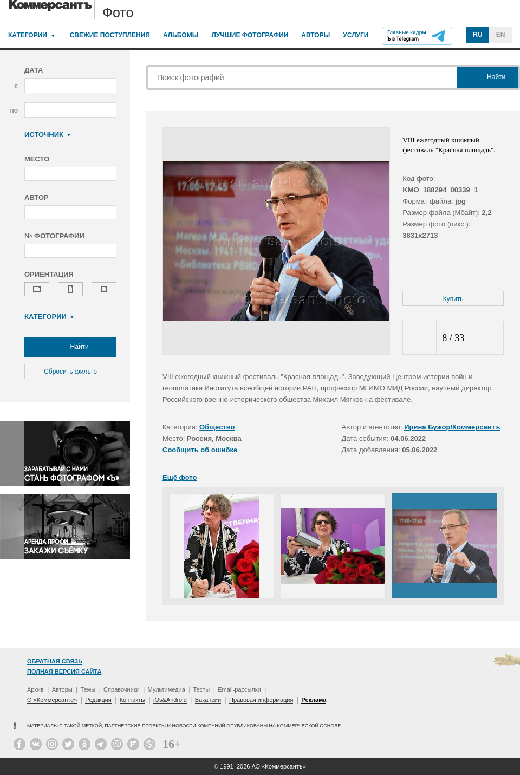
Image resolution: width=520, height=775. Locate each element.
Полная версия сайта (64, 671)
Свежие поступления (110, 35)
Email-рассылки (239, 689)
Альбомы (181, 35)
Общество (217, 427)
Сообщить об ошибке (199, 450)
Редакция (98, 699)
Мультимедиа (166, 689)
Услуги (355, 35)
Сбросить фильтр (70, 371)
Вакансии (208, 699)
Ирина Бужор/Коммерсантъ (452, 427)
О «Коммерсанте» (52, 699)
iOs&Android (170, 699)
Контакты (133, 699)
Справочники (121, 689)
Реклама (313, 699)
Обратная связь (54, 661)
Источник (47, 135)
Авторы (315, 35)
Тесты (201, 689)
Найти (70, 347)
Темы (88, 689)
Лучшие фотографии (249, 35)
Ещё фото (179, 477)
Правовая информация (261, 699)
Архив (35, 689)
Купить (453, 299)
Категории (27, 35)
